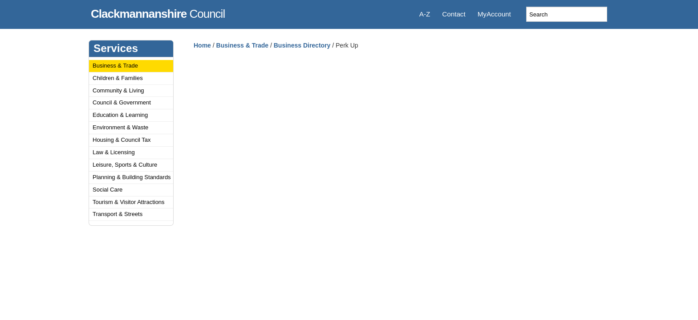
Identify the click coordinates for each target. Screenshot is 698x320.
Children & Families (118, 78)
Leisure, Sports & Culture (125, 164)
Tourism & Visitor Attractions (129, 202)
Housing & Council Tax (122, 139)
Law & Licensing (114, 152)
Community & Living (118, 90)
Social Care (107, 189)
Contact (453, 14)
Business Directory (302, 45)
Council (158, 12)
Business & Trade (115, 65)
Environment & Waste (120, 127)
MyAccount (494, 14)
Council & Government (122, 102)
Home (202, 45)
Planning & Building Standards (132, 177)
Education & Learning (120, 115)
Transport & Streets (117, 214)
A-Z (424, 14)
